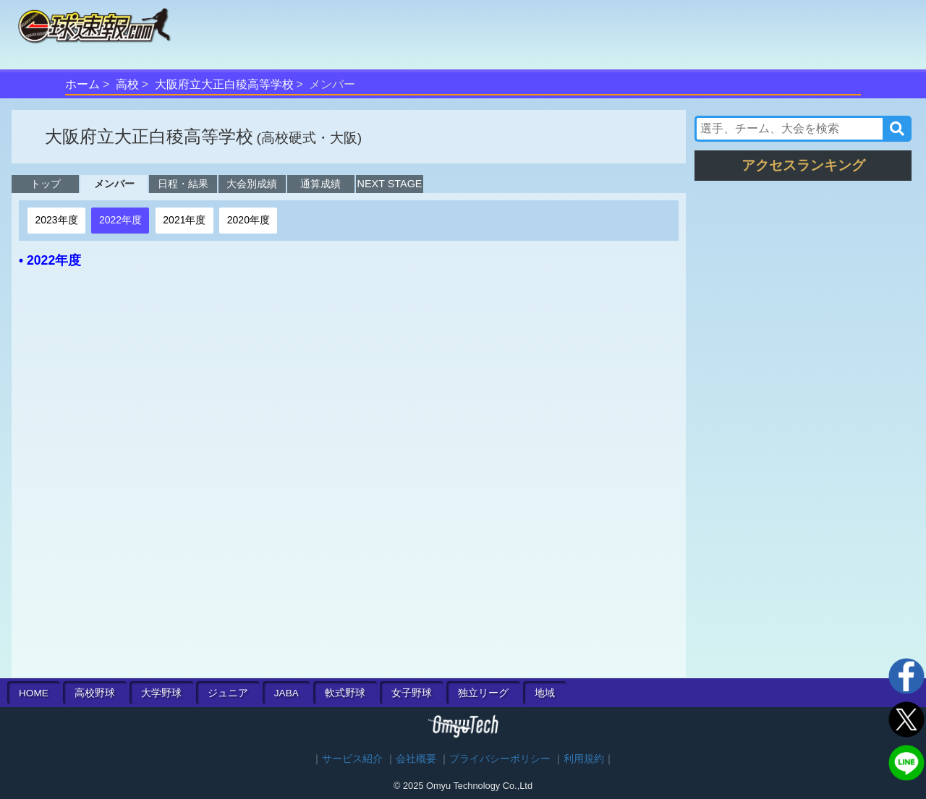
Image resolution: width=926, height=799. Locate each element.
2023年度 (56, 220)
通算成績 (320, 183)
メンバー (114, 183)
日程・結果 (183, 183)
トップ (45, 183)
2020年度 (248, 220)
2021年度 (184, 220)
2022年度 (120, 220)
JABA (286, 693)
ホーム (82, 84)
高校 (127, 84)
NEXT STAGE (389, 183)
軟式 (345, 693)
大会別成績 (251, 183)
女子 (411, 693)
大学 (161, 693)
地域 (545, 693)
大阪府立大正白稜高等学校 (224, 84)
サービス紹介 (352, 758)
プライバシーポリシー (500, 758)
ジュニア (228, 693)
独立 (483, 693)
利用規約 (584, 758)
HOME (33, 693)
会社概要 (416, 758)
